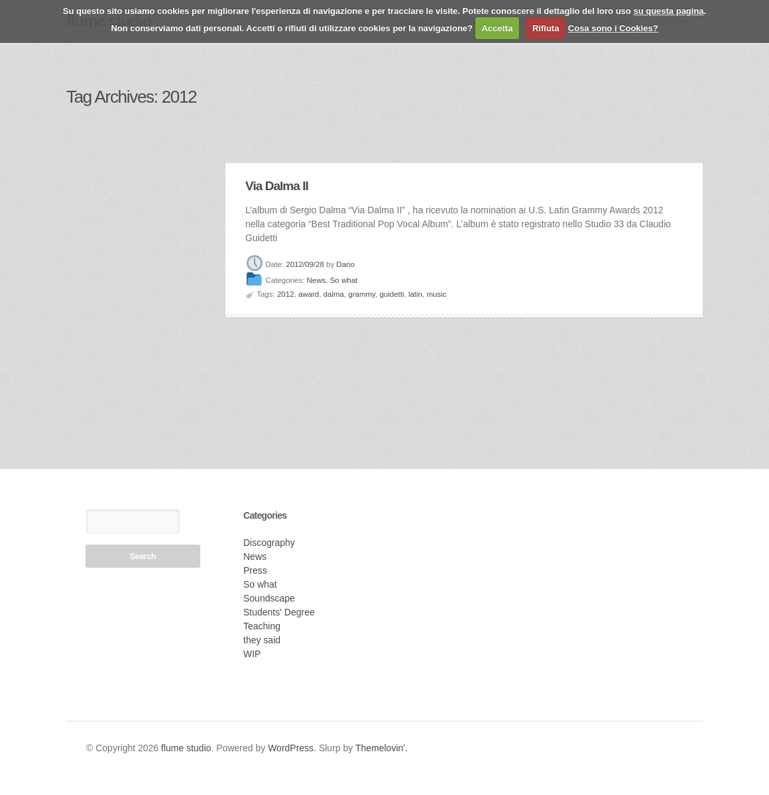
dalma (334, 294)
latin (415, 294)
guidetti (391, 294)
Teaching (261, 626)
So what (344, 281)
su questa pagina (668, 11)
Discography (269, 542)
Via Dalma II (276, 186)
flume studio (186, 748)
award (308, 294)
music (436, 294)
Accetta (496, 28)
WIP (252, 654)
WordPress (291, 748)
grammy (361, 294)
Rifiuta (545, 28)
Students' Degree (279, 612)
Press (255, 570)
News (316, 281)
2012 (285, 294)
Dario (345, 264)
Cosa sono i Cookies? (613, 28)
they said (261, 640)
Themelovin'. (381, 748)
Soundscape (269, 598)
